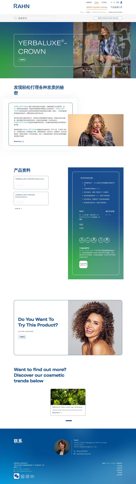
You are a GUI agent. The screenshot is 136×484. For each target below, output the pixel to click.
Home (82, 12)
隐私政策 (119, 470)
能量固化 (89, 2)
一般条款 (119, 472)
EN (111, 2)
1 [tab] (69, 420)
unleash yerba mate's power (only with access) (67, 410)
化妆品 (96, 2)
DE (114, 2)
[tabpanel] (68, 402)
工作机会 (104, 2)
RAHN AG (113, 463)
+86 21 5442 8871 (81, 451)
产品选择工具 (116, 7)
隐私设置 (119, 475)
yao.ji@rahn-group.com (82, 454)
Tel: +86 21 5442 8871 (22, 469)
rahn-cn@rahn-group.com (23, 471)
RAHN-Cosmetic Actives (96, 7)
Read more (19, 141)
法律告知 (119, 468)
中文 (117, 2)
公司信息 (119, 466)
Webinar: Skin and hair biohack (67, 407)
